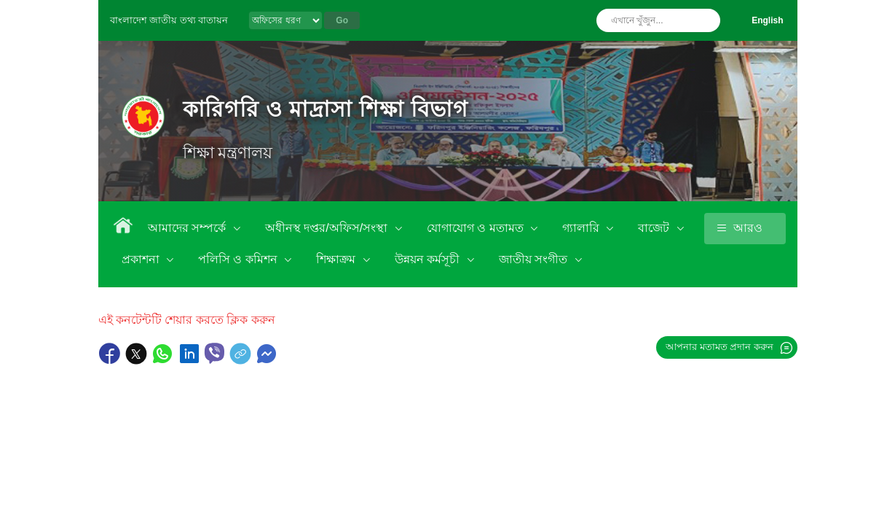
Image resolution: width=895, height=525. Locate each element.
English (767, 20)
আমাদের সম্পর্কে (188, 228)
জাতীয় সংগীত (535, 259)
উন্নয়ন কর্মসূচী (429, 259)
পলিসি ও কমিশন (239, 259)
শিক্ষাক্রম (337, 259)
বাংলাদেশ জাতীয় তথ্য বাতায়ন (169, 20)
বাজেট (655, 228)
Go (342, 20)
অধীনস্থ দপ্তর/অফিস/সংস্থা (328, 228)
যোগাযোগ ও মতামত (477, 228)
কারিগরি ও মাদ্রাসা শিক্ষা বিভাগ (326, 109)
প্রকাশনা (142, 259)
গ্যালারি (582, 228)
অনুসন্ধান (705, 20)
